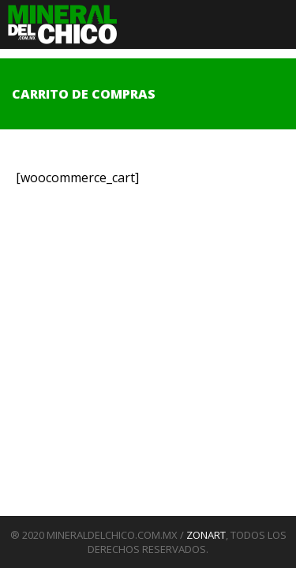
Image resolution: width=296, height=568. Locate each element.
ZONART (206, 535)
